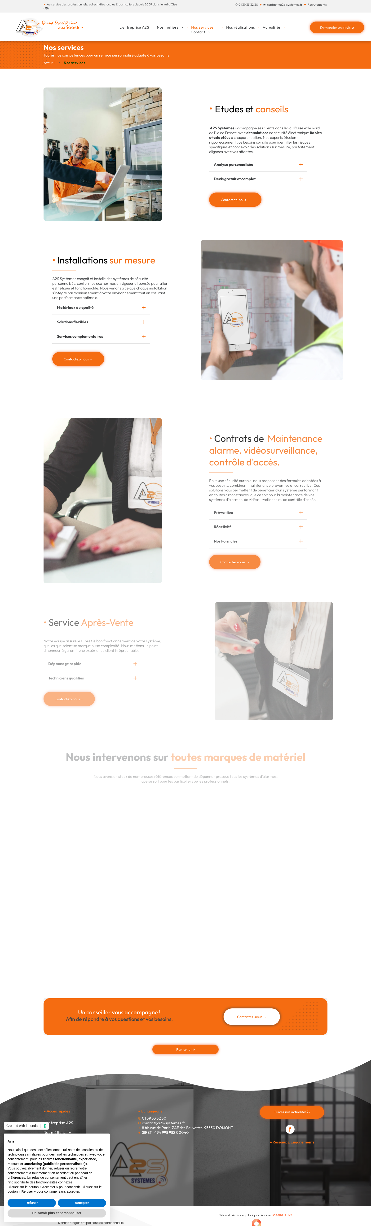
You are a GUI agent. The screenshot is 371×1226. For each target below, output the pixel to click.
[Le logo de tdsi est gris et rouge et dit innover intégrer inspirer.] (221, 815)
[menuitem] (135, 27)
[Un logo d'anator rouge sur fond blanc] (221, 898)
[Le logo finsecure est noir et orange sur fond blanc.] (291, 857)
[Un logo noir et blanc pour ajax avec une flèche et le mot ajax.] (79, 898)
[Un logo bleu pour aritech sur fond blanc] (291, 939)
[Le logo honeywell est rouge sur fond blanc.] (150, 810)
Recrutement (316, 4)
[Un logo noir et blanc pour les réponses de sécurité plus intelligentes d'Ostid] (291, 898)
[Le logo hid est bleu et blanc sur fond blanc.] (150, 898)
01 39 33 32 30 (248, 4)
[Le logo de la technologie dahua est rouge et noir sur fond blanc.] (79, 857)
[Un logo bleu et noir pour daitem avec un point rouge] (79, 809)
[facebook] (290, 1130)
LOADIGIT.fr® (282, 1215)
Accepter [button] (82, 1203)
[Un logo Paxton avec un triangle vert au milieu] (150, 857)
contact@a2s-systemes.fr (284, 4)
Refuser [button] (32, 1203)
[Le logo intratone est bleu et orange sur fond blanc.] (291, 816)
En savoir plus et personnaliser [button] (56, 1213)
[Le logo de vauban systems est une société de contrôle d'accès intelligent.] (221, 857)
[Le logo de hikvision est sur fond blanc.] (150, 939)
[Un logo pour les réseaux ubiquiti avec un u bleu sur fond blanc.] (221, 939)
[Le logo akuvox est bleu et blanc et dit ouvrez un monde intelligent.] (79, 939)
